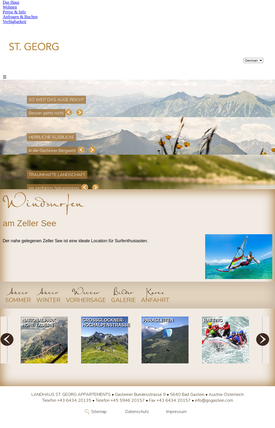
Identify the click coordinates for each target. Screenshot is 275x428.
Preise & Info (14, 12)
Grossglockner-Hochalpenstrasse (105, 322)
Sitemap (99, 412)
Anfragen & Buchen (20, 16)
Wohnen (10, 7)
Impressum (176, 412)
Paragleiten (158, 320)
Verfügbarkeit (14, 21)
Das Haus (11, 2)
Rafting (212, 320)
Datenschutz (137, 412)
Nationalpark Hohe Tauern (39, 322)
